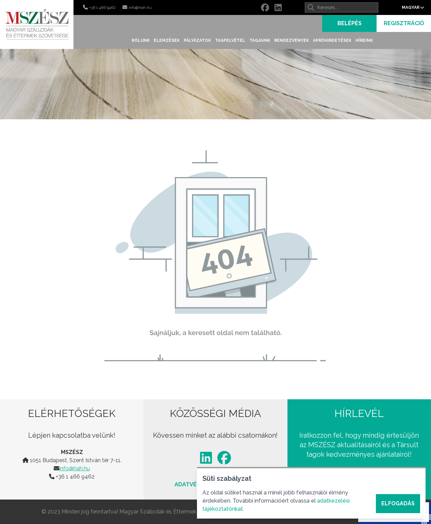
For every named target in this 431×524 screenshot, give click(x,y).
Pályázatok (197, 40)
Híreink (364, 40)
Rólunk (141, 40)
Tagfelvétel (230, 40)
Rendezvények (291, 40)
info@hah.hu (74, 468)
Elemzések (167, 40)
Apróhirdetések (332, 40)
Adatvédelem (195, 484)
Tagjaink (259, 40)
